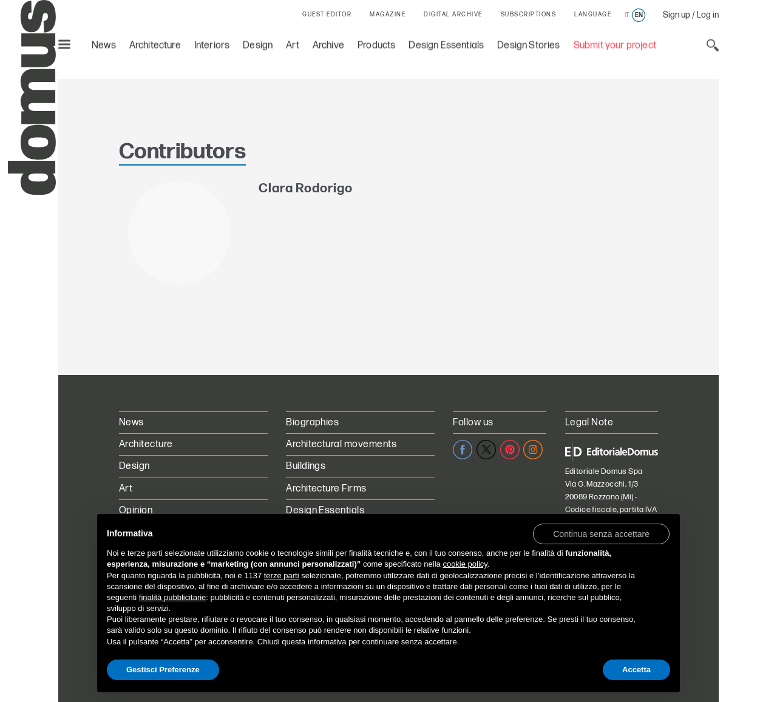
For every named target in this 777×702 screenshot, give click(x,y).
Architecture (155, 43)
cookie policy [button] (465, 564)
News (104, 43)
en (639, 15)
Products (376, 43)
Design (258, 43)
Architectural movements (341, 444)
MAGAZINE (387, 14)
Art (292, 43)
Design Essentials (446, 43)
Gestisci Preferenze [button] (163, 669)
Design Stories (528, 43)
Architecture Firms (326, 488)
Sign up (676, 15)
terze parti (281, 575)
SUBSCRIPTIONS (529, 14)
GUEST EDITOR (326, 14)
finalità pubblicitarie (172, 597)
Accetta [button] (636, 669)
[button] (601, 533)
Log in (708, 15)
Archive (328, 43)
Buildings (305, 466)
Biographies (312, 422)
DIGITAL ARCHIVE (453, 14)
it (627, 15)
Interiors (212, 43)
